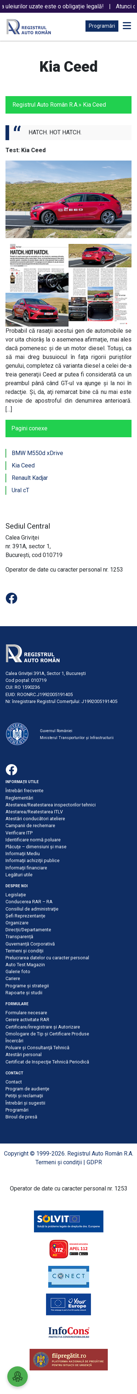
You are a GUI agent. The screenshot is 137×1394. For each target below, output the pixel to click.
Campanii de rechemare (30, 825)
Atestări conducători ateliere (35, 818)
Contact (13, 1082)
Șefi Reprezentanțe (25, 916)
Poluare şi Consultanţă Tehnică (37, 1047)
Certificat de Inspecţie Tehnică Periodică (47, 1062)
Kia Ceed (23, 465)
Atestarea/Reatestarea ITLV (34, 811)
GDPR (94, 1162)
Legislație (15, 894)
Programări (102, 26)
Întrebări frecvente (24, 790)
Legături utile (19, 874)
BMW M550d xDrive (37, 453)
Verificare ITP (19, 833)
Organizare (16, 922)
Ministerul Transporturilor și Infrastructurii (77, 737)
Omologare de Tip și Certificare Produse (47, 1033)
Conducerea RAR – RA (29, 901)
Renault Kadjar (30, 477)
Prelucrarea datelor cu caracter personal (47, 957)
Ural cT (20, 490)
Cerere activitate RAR (27, 1019)
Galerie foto (17, 971)
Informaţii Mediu (22, 853)
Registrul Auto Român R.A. (45, 104)
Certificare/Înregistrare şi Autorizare (42, 1027)
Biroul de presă (21, 1116)
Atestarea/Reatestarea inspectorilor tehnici (50, 804)
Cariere (12, 978)
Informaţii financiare (26, 867)
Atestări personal (23, 1054)
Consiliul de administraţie (31, 909)
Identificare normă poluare (33, 839)
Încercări (14, 1040)
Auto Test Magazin (25, 964)
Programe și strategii (27, 985)
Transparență (19, 936)
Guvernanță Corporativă (30, 944)
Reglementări (19, 798)
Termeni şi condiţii (24, 950)
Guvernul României (56, 730)
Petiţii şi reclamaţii (24, 1095)
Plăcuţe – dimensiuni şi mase (35, 846)
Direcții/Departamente (28, 929)
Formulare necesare (26, 1012)
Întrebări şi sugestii (25, 1103)
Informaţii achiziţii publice (32, 860)
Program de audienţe (27, 1088)
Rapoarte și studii (23, 992)
